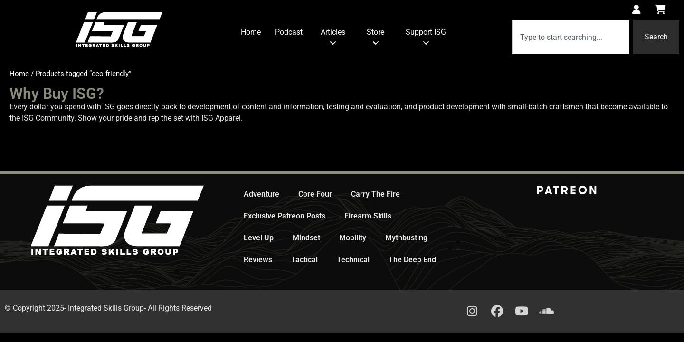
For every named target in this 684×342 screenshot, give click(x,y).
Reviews (258, 259)
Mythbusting (406, 237)
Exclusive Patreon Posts (284, 215)
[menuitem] (332, 38)
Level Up (259, 237)
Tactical (304, 259)
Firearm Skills (367, 215)
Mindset (306, 237)
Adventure (261, 194)
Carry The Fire (375, 194)
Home (19, 73)
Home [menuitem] (251, 32)
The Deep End (412, 259)
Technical (353, 259)
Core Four (315, 194)
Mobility (352, 237)
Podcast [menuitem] (289, 32)
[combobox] (570, 37)
